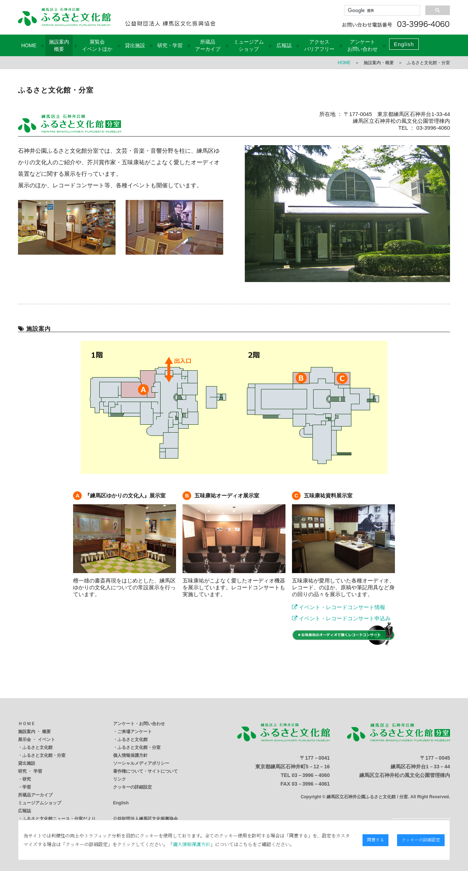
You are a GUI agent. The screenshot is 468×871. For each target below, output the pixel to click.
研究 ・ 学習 (30, 771)
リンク (119, 779)
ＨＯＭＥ (26, 723)
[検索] (381, 10)
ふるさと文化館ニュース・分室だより (59, 818)
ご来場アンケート (134, 731)
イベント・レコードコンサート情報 (338, 607)
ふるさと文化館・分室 (44, 755)
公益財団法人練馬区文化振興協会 (145, 818)
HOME (28, 45)
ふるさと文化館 (37, 747)
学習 (26, 787)
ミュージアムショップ (39, 802)
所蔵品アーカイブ (35, 795)
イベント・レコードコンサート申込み (341, 618)
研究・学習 (170, 45)
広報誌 (284, 45)
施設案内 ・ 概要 (34, 731)
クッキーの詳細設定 (132, 787)
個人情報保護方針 (130, 755)
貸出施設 (135, 45)
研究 (26, 779)
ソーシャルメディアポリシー (141, 763)
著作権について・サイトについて (145, 771)
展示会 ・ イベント (36, 739)
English (404, 44)
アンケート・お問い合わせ (139, 723)
